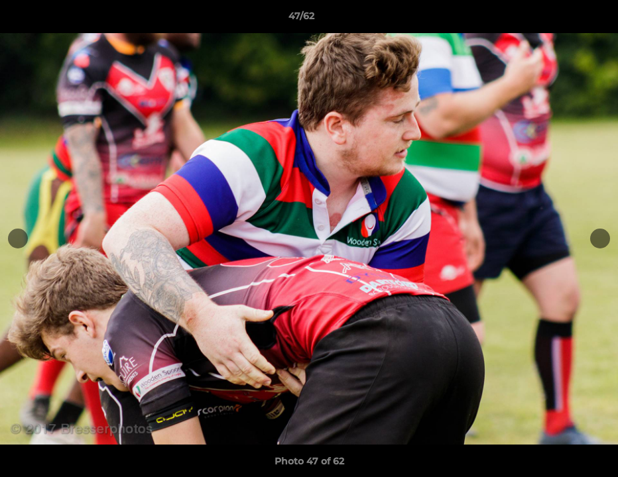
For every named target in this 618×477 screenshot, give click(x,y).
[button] (562, 19)
